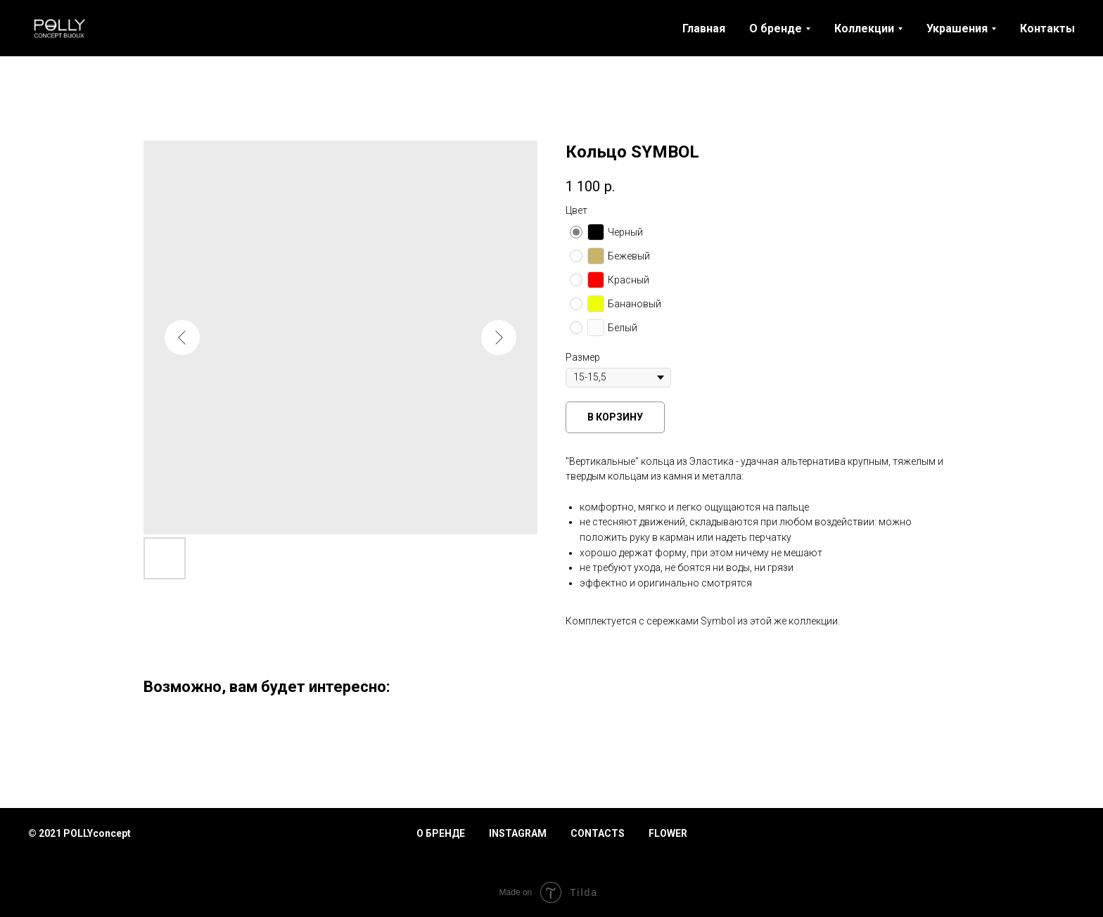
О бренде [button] (775, 28)
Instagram (518, 833)
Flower (668, 833)
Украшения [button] (957, 28)
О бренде (440, 833)
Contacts (597, 833)
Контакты (1047, 28)
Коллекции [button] (864, 28)
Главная (703, 28)
